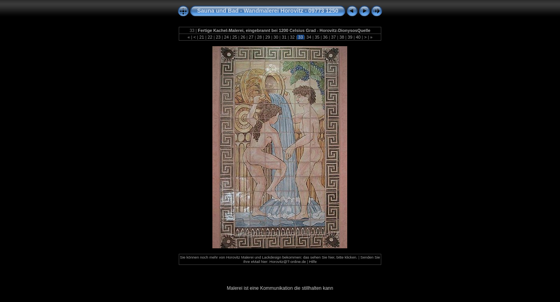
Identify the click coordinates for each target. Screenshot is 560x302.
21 (201, 37)
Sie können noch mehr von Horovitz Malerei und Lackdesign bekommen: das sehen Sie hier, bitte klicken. (269, 257)
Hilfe (313, 261)
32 (292, 37)
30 (276, 37)
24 (226, 37)
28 (259, 37)
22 (210, 37)
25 (234, 37)
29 (267, 37)
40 (358, 37)
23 (218, 37)
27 (251, 37)
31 (284, 37)
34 (308, 37)
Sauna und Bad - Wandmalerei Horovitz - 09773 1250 (268, 11)
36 (325, 37)
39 (350, 37)
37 (333, 37)
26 (242, 37)
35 (317, 37)
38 (341, 37)
